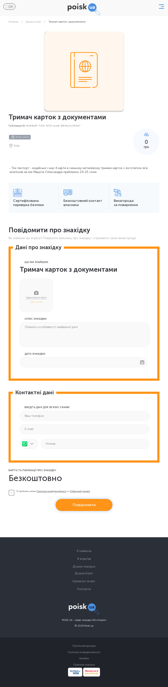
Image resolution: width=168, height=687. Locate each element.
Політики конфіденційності (51, 491)
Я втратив (84, 559)
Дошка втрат (33, 21)
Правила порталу (84, 664)
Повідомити (84, 504)
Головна (13, 21)
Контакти (84, 589)
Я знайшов (84, 551)
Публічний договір (80, 491)
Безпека (84, 658)
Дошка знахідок (84, 566)
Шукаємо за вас (84, 581)
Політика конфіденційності (84, 652)
